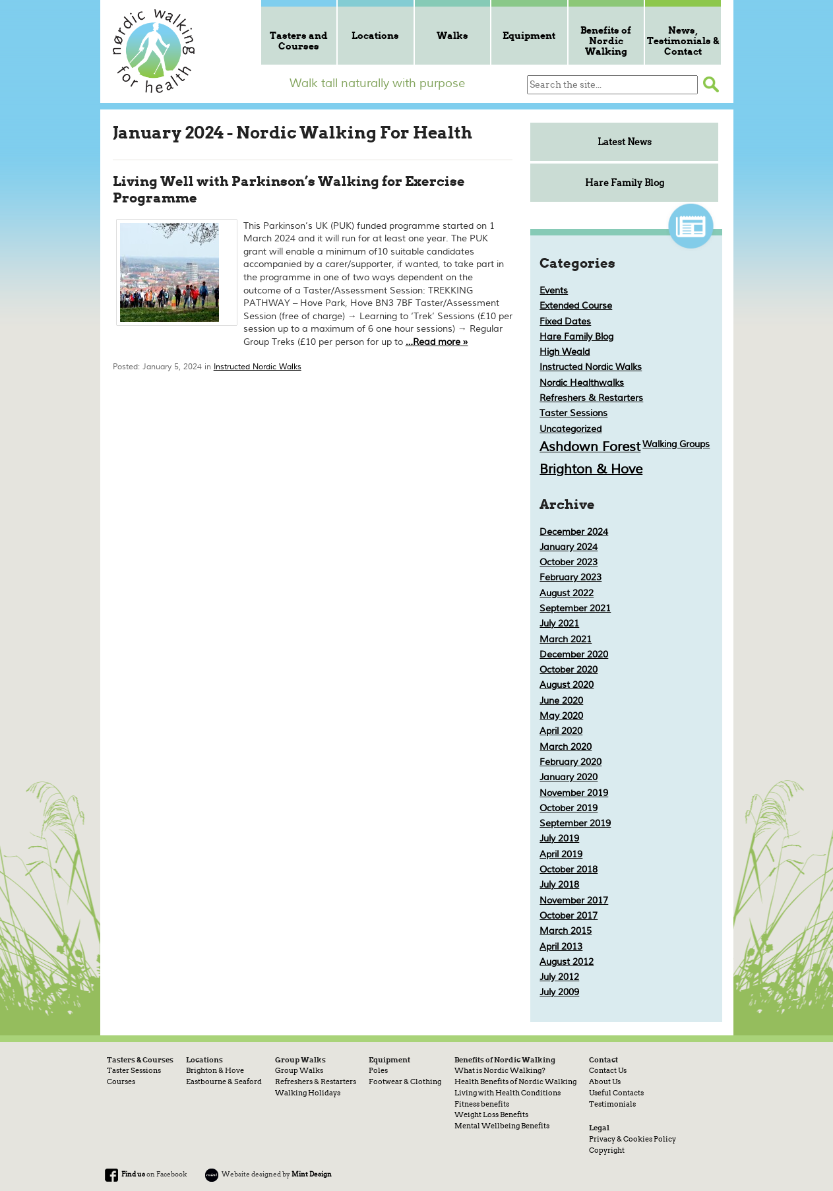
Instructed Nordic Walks (257, 367)
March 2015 (566, 930)
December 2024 (574, 531)
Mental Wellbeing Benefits (501, 1125)
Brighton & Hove (591, 469)
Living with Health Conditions (507, 1092)
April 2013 (561, 946)
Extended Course (576, 305)
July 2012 (559, 977)
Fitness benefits (481, 1104)
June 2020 (561, 700)
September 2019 (575, 823)
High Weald (565, 351)
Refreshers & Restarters (591, 398)
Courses (121, 1081)
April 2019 (561, 854)
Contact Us (608, 1070)
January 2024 (569, 547)
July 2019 (559, 838)
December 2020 (574, 654)
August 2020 (567, 684)
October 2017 (569, 915)
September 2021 (575, 608)
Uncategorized (571, 429)
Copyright (607, 1150)
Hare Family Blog (624, 182)
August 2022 (567, 593)
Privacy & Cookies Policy (632, 1139)
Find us (133, 1174)
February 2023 (571, 577)
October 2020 (569, 669)
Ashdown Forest (590, 447)
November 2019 (574, 793)
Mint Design (312, 1174)
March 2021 (566, 639)
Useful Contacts (616, 1092)
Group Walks (299, 1070)
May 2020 (561, 715)
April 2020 (561, 731)
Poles (378, 1070)
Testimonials (612, 1104)
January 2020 (569, 777)
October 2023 (569, 562)
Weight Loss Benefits (491, 1114)
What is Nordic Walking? (499, 1070)
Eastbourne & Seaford (224, 1081)
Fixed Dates (565, 321)
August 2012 (567, 961)
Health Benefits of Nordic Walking (515, 1081)
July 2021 (559, 623)
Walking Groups (676, 444)
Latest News (625, 142)
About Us (605, 1081)
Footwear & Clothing (405, 1081)
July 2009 (559, 992)
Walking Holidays (307, 1092)
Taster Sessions (573, 413)
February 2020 (571, 762)
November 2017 (574, 900)
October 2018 (569, 869)
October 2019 (569, 808)
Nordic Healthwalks (582, 382)
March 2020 (566, 746)
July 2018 (559, 884)
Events (554, 290)
